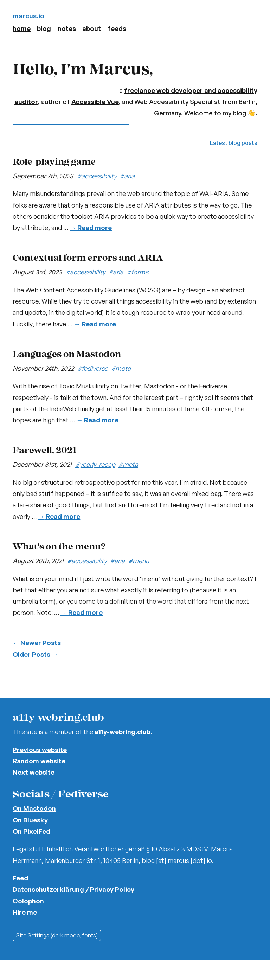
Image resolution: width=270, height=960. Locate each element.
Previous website (40, 749)
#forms (137, 272)
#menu (138, 561)
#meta (121, 368)
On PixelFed (31, 831)
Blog (44, 28)
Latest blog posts (233, 142)
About (91, 28)
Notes (67, 28)
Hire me (25, 912)
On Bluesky (30, 820)
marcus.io (28, 16)
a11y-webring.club (122, 731)
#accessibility (97, 176)
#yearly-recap (95, 464)
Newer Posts (37, 642)
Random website (39, 761)
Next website (33, 772)
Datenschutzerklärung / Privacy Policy (73, 889)
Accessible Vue (95, 101)
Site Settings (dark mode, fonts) (57, 935)
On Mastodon (34, 808)
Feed (20, 878)
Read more (91, 227)
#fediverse (92, 368)
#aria (127, 176)
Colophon (28, 901)
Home (22, 28)
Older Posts (35, 654)
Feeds (117, 28)
